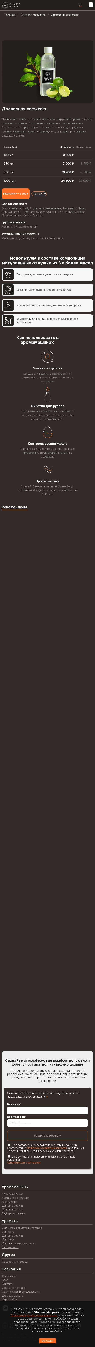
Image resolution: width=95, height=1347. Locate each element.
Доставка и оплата (13, 1287)
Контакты (7, 1283)
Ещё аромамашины (13, 1213)
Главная (10, 15)
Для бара (8, 1239)
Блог (5, 1280)
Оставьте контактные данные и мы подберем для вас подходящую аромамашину (43, 1094)
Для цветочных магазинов (18, 1243)
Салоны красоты (12, 1209)
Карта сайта (9, 1299)
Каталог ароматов (33, 15)
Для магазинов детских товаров (22, 1227)
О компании (9, 1276)
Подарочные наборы (15, 1261)
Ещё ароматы (10, 1247)
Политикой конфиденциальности (47, 1147)
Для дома (8, 1231)
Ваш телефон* (16, 1116)
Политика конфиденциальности (21, 1291)
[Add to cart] (16, 193)
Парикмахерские (12, 1194)
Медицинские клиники (15, 1198)
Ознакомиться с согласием (24, 1162)
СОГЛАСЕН (47, 1341)
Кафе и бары (10, 1201)
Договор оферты (12, 1295)
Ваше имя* (14, 1104)
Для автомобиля (12, 1205)
